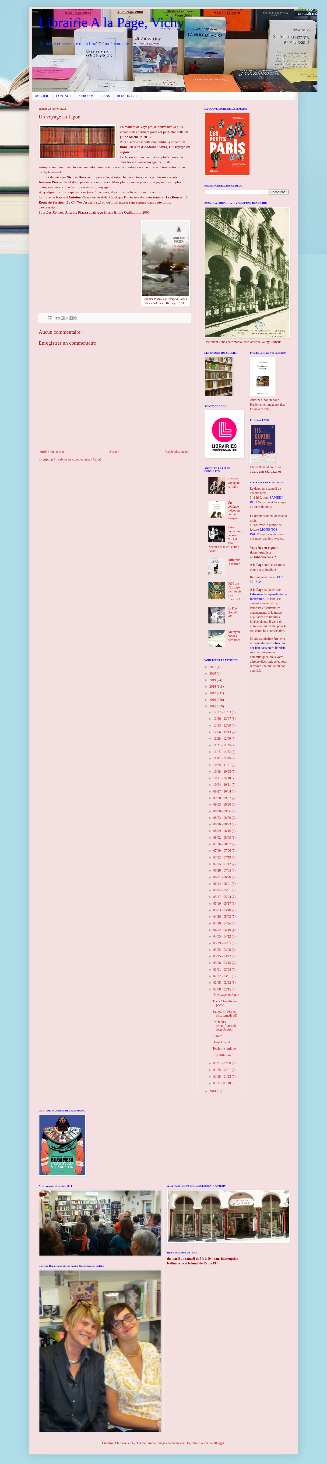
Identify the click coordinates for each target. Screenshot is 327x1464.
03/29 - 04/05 (222, 943)
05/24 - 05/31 (222, 890)
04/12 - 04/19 (222, 930)
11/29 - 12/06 (222, 738)
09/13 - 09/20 (222, 804)
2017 (213, 693)
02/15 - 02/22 (222, 982)
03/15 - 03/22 (222, 956)
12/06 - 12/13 (222, 732)
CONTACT (63, 96)
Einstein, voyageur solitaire (234, 483)
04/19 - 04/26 (222, 923)
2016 (213, 700)
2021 (213, 667)
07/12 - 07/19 (222, 857)
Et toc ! (217, 1036)
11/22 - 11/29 (222, 745)
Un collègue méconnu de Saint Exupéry (234, 510)
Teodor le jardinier (224, 1048)
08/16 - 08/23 (222, 824)
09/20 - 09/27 (222, 798)
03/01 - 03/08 (222, 969)
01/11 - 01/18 (222, 1083)
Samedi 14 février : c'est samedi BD (225, 1013)
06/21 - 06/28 (222, 877)
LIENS (105, 96)
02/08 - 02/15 (222, 989)
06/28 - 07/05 (222, 870)
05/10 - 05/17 (222, 903)
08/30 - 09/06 (222, 811)
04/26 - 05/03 (222, 916)
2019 (213, 680)
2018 (213, 686)
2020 (213, 673)
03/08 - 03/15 (222, 963)
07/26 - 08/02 (222, 844)
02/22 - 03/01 (222, 976)
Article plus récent (52, 451)
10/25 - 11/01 (222, 765)
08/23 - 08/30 (222, 818)
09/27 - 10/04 (222, 791)
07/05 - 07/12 (222, 864)
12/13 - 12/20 (222, 725)
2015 (213, 706)
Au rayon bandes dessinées (234, 636)
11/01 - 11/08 (222, 758)
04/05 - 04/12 (222, 936)
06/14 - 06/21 (222, 884)
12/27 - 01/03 (222, 712)
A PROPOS (86, 96)
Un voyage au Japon (225, 995)
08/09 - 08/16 (222, 831)
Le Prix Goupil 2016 (233, 612)
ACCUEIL (42, 96)
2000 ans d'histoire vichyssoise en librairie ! (234, 591)
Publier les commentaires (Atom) (79, 459)
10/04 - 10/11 (222, 784)
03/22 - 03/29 (222, 950)
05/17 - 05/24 (222, 897)
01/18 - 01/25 (222, 1076)
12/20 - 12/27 (222, 718)
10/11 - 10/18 (222, 778)
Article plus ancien (177, 451)
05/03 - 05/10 (222, 910)
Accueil (114, 451)
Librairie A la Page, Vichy (111, 22)
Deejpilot (192, 1443)
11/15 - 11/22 (222, 752)
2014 (213, 1091)
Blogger (219, 1443)
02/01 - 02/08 (222, 1063)
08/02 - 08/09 (222, 837)
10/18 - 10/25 (222, 771)
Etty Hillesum (221, 1055)
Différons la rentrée (234, 562)
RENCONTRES (127, 96)
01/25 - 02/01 (222, 1070)
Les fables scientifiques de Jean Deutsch (224, 1025)
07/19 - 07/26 (222, 850)
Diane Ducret (221, 1042)
